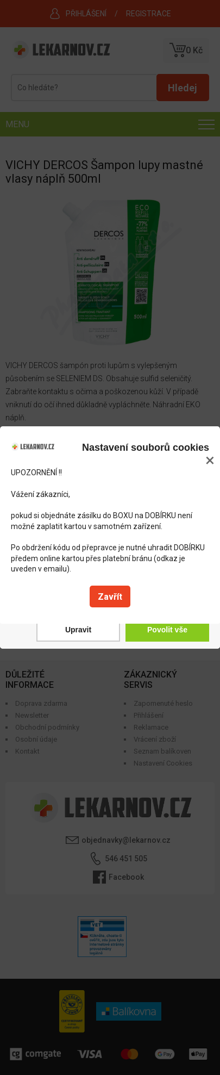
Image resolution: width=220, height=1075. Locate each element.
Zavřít (110, 597)
